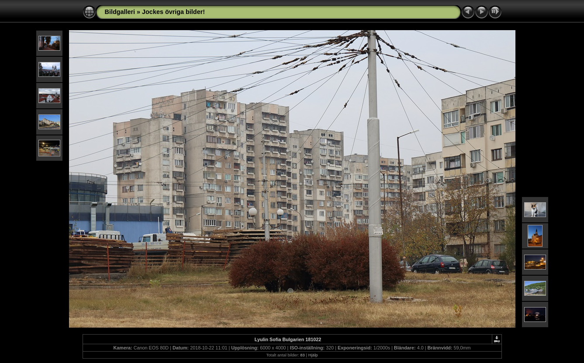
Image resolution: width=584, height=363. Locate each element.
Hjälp (313, 355)
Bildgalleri (120, 11)
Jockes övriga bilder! (173, 11)
